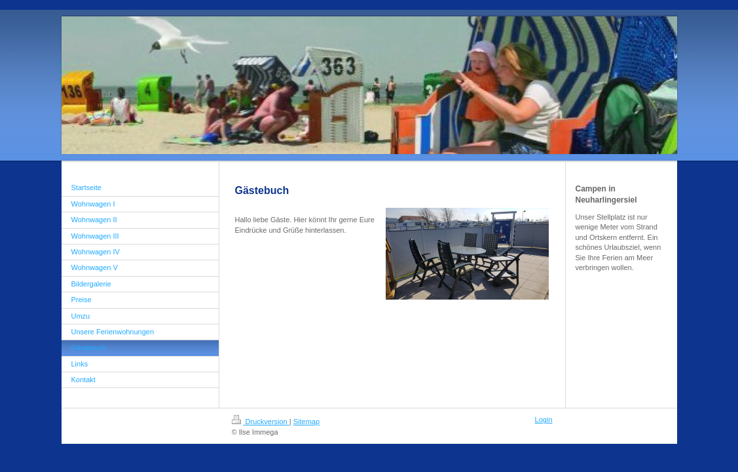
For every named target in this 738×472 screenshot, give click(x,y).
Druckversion (260, 421)
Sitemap (306, 421)
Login (544, 419)
